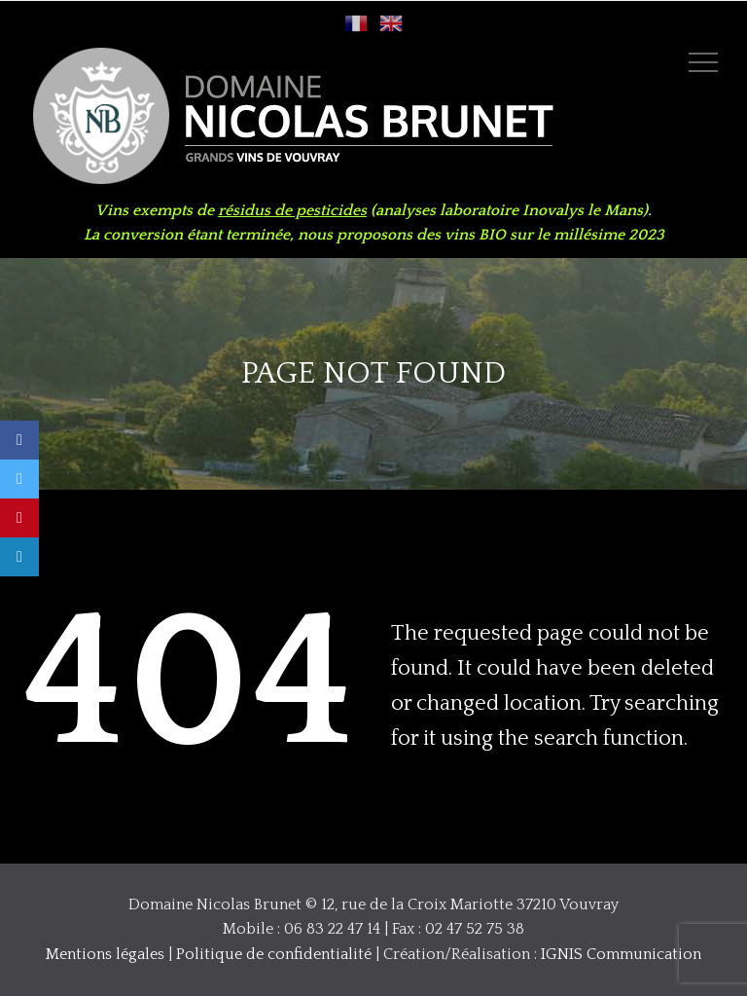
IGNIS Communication (621, 954)
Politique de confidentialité (274, 954)
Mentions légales (105, 954)
